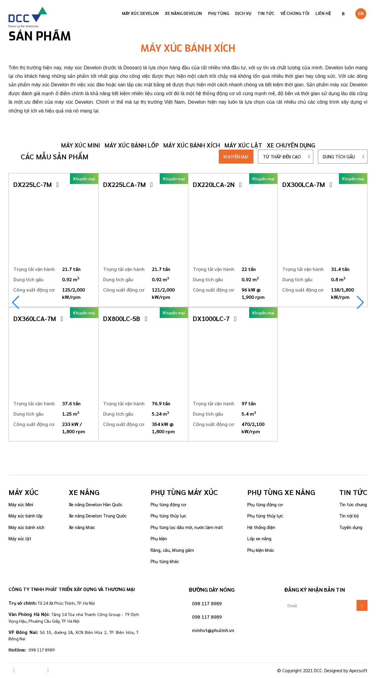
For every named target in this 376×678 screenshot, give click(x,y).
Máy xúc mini (80, 145)
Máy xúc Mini (21, 504)
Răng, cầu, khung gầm (172, 550)
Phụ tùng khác (165, 561)
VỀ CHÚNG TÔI (294, 13)
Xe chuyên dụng (291, 145)
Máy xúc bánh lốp (132, 145)
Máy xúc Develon (140, 13)
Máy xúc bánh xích (191, 145)
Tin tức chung (353, 504)
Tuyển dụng (350, 527)
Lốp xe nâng (259, 538)
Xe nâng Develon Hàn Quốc (95, 504)
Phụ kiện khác (260, 550)
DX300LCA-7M (307, 184)
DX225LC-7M (36, 184)
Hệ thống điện (261, 527)
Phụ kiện (159, 538)
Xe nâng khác (82, 527)
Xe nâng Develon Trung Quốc (98, 515)
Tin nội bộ (349, 515)
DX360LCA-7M (38, 318)
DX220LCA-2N (217, 184)
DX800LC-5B (125, 318)
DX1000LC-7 (215, 318)
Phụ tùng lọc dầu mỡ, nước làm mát (187, 527)
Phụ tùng (218, 13)
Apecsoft (358, 670)
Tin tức (265, 13)
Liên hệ (323, 13)
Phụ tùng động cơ (168, 504)
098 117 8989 (207, 603)
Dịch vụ (243, 13)
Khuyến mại (236, 156)
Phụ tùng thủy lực (168, 515)
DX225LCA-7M (128, 184)
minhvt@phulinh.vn (213, 630)
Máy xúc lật (243, 145)
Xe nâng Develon (183, 13)
